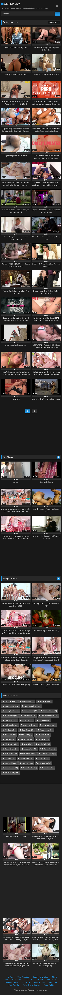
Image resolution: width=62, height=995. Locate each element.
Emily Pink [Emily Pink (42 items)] (27, 720)
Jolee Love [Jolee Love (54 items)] (10, 735)
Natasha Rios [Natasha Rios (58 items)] (30, 749)
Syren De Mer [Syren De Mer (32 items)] (11, 768)
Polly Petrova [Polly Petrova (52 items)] (28, 754)
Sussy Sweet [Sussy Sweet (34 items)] (44, 763)
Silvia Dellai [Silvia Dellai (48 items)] (10, 763)
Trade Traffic (49, 985)
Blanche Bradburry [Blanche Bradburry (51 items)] (32, 706)
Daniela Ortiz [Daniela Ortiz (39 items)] (10, 716)
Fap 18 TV (29, 980)
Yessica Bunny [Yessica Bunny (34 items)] (11, 772)
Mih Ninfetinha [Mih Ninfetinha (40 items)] (11, 744)
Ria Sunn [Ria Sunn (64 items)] (9, 758)
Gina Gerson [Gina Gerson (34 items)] (28, 730)
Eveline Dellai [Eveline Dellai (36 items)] (11, 725)
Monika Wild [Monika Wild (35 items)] (44, 744)
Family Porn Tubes (40, 977)
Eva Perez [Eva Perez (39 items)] (44, 720)
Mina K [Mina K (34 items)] (28, 744)
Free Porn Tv (13, 985)
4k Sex (40, 980)
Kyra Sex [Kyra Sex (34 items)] (9, 739)
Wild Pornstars (23, 977)
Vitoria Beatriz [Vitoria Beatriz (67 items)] (30, 768)
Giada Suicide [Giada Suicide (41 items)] (48, 725)
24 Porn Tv (51, 980)
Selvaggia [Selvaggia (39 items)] (43, 758)
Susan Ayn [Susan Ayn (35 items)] (27, 763)
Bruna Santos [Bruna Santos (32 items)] (30, 711)
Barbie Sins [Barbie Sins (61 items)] (45, 701)
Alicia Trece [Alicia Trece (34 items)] (10, 701)
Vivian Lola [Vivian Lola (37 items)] (48, 768)
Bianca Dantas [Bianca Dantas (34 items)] (11, 706)
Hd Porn (10, 977)
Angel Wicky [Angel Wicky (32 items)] (28, 701)
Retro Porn (53, 982)
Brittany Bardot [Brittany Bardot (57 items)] (11, 711)
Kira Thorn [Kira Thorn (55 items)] (26, 735)
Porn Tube (26, 982)
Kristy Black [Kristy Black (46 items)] (43, 735)
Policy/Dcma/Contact (31, 985)
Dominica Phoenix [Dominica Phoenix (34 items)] (49, 716)
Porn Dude (16, 980)
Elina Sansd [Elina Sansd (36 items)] (10, 720)
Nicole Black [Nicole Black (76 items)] (10, 754)
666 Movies (10, 4)
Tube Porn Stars (11, 982)
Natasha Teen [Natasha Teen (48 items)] (49, 749)
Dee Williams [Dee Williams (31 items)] (29, 716)
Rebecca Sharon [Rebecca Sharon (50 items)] (48, 754)
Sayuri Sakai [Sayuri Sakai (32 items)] (26, 758)
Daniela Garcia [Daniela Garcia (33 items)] (50, 711)
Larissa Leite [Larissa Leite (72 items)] (26, 739)
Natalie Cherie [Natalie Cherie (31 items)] (11, 749)
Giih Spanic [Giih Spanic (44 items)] (10, 730)
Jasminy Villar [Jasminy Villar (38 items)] (46, 730)
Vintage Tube (39, 982)
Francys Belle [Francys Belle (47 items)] (29, 725)
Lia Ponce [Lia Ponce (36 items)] (43, 739)
